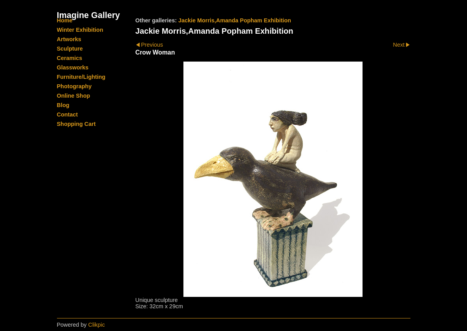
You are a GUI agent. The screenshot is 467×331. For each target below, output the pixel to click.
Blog (63, 105)
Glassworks (73, 67)
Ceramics (69, 58)
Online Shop (73, 96)
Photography (74, 86)
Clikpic (96, 325)
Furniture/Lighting (81, 77)
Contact (67, 114)
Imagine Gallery (88, 15)
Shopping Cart (76, 124)
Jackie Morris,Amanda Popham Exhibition (234, 20)
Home (65, 20)
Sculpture (70, 48)
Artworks (69, 39)
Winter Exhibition (80, 30)
